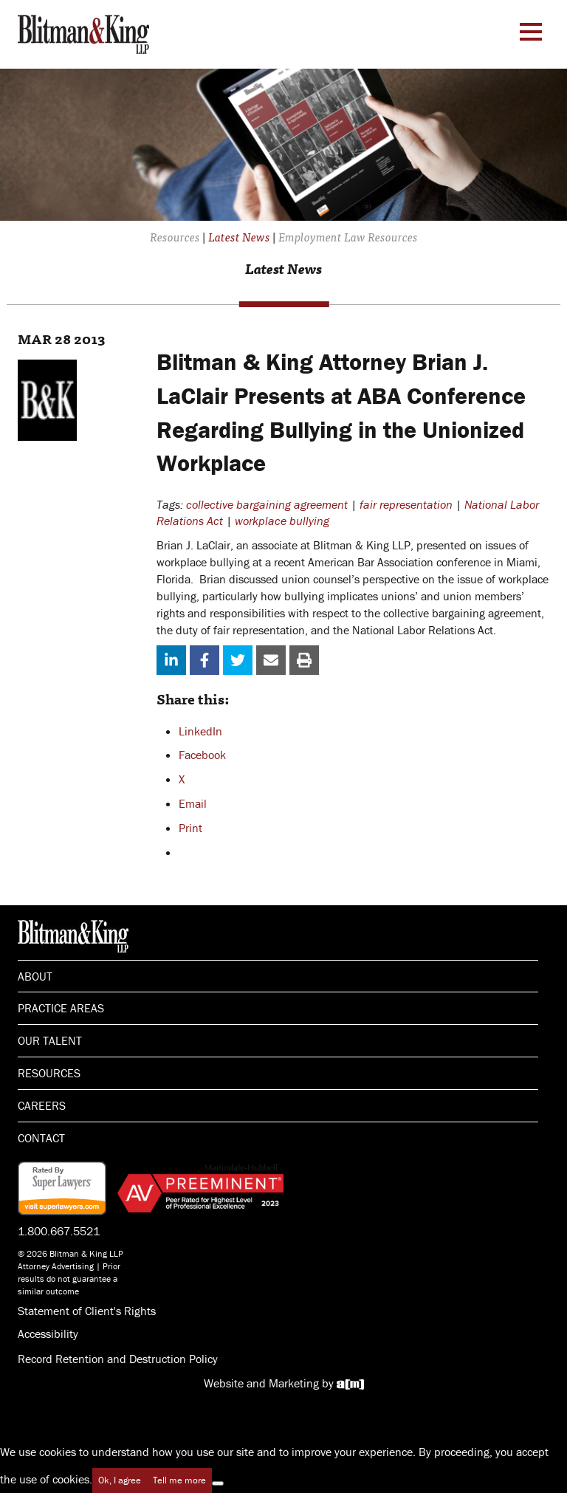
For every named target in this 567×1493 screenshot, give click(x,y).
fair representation (406, 504)
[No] (218, 1483)
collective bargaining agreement (267, 504)
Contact (41, 1137)
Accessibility (48, 1333)
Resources (49, 1072)
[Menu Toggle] (530, 32)
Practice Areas (61, 1008)
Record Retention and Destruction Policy (118, 1358)
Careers (42, 1105)
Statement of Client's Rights (87, 1311)
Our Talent (50, 1040)
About (35, 976)
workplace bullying (282, 520)
